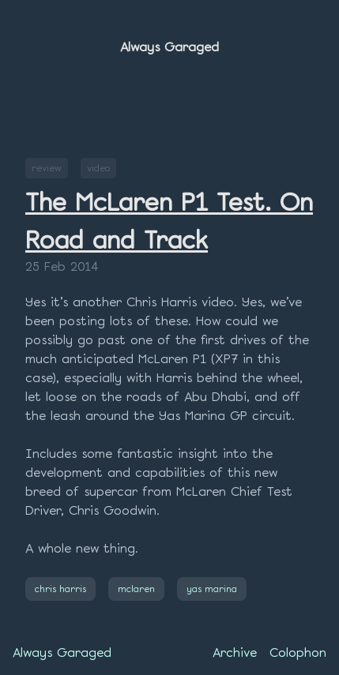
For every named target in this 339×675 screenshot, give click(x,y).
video (98, 168)
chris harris (60, 588)
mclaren (136, 588)
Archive (235, 652)
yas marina (211, 588)
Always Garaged (169, 47)
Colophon (297, 652)
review (47, 168)
